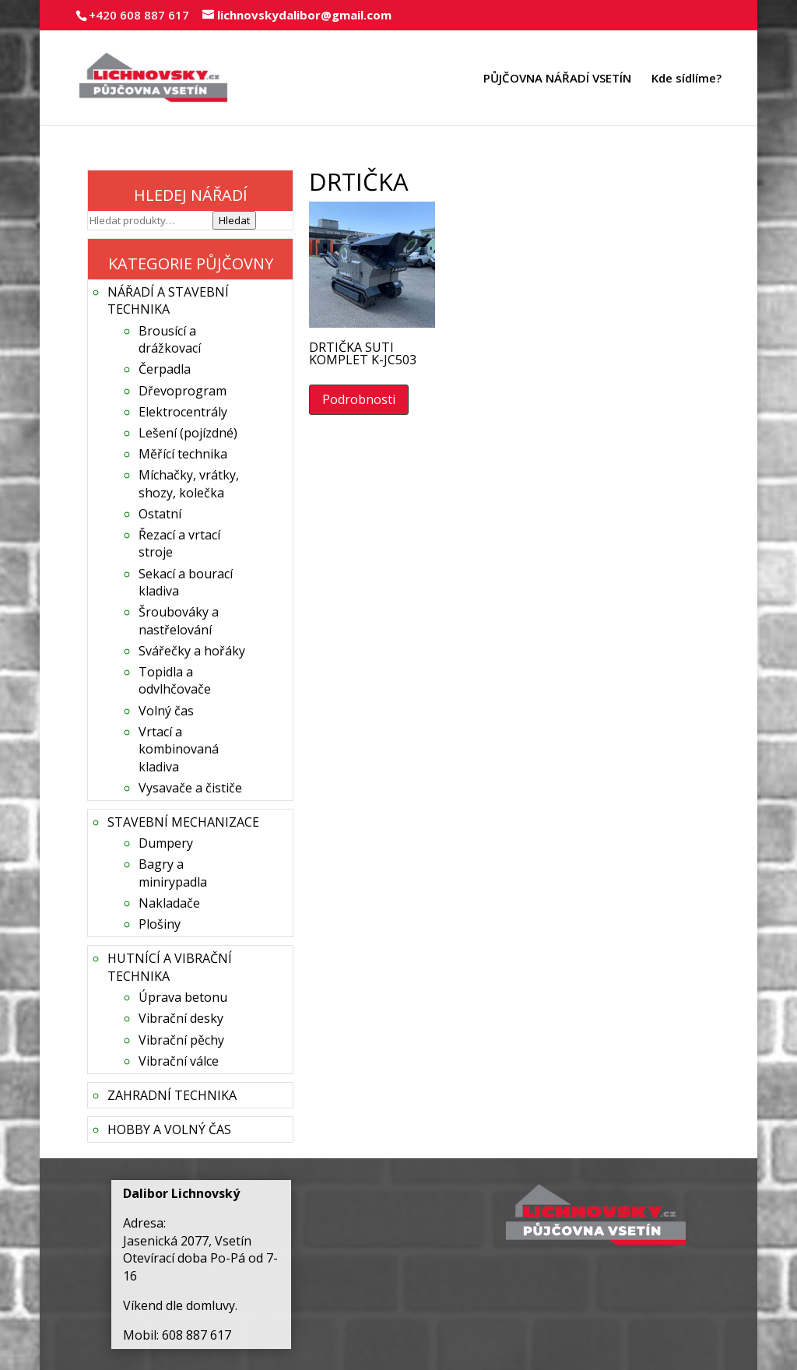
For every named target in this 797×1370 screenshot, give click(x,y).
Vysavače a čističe (190, 787)
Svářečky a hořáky (192, 650)
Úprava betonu (183, 997)
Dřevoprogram (182, 390)
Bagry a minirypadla (173, 872)
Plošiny (160, 924)
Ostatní (160, 513)
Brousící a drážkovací (170, 339)
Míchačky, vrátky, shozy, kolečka (189, 483)
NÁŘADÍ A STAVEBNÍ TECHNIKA (168, 300)
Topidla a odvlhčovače (175, 680)
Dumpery (166, 843)
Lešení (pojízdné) (188, 432)
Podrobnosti (358, 399)
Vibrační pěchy (181, 1040)
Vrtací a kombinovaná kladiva (179, 749)
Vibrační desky (181, 1018)
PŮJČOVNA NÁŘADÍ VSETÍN (557, 79)
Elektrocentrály (183, 411)
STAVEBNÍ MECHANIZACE (183, 822)
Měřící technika (183, 453)
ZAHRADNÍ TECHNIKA (172, 1095)
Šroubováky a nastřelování (179, 620)
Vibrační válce (179, 1061)
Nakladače (169, 903)
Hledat (234, 220)
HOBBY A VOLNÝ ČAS (169, 1129)
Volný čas (166, 710)
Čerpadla (165, 369)
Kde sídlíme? (686, 79)
